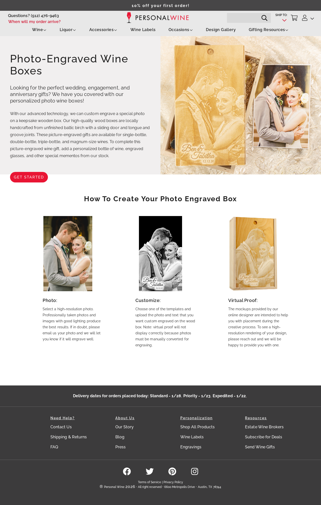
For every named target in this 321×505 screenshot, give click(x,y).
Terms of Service (149, 482)
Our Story (124, 427)
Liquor (68, 29)
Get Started (29, 177)
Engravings (191, 447)
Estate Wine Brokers (264, 427)
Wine (39, 29)
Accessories (103, 29)
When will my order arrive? (34, 21)
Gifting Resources (269, 29)
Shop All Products (197, 427)
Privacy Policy (173, 482)
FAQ (54, 447)
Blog (119, 437)
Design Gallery (221, 29)
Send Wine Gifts (260, 447)
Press (120, 447)
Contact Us (61, 427)
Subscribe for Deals (263, 437)
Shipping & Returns (68, 437)
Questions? (19, 15)
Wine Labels (142, 29)
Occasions (181, 29)
